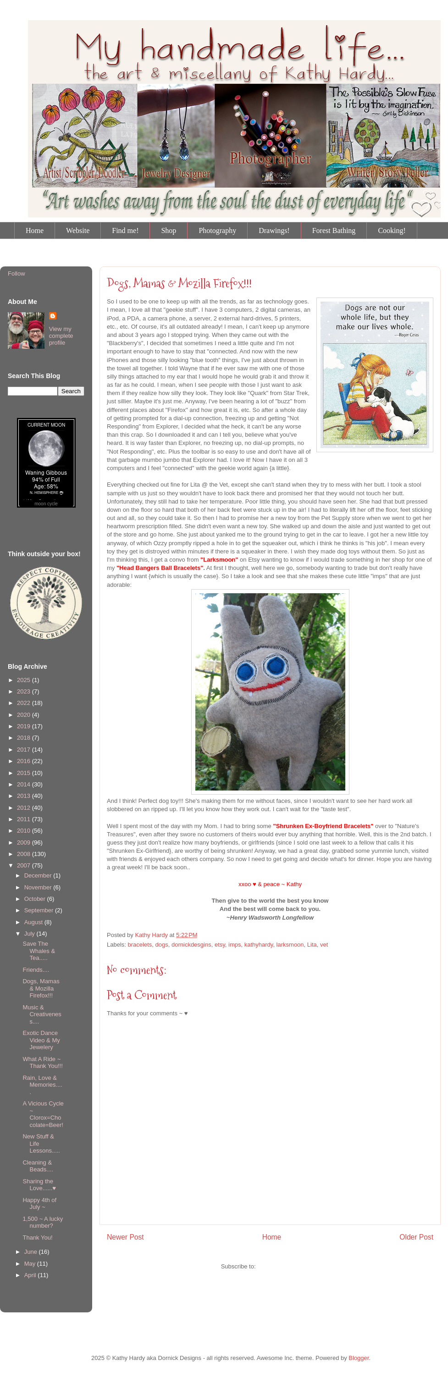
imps (234, 944)
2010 (24, 830)
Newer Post (125, 1237)
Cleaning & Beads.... (37, 1166)
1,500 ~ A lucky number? (42, 1222)
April (31, 1275)
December (39, 875)
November (39, 887)
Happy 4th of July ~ (39, 1204)
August (34, 922)
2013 (24, 795)
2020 (24, 714)
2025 (24, 680)
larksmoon (290, 944)
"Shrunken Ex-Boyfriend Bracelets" (323, 826)
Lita (312, 944)
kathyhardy (258, 944)
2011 (24, 819)
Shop (168, 230)
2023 (24, 691)
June (31, 1251)
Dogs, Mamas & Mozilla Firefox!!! (40, 988)
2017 (24, 749)
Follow (16, 273)
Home (35, 230)
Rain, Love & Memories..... (42, 1084)
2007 (24, 865)
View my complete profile (61, 335)
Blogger (358, 1357)
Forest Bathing (334, 230)
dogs (161, 944)
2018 (24, 737)
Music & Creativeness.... (41, 1014)
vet (324, 944)
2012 (24, 807)
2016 (24, 761)
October (35, 898)
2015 (24, 772)
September (39, 910)
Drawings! (274, 230)
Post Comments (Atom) (288, 1266)
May (30, 1263)
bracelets (140, 944)
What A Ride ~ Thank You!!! (42, 1063)
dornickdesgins (191, 944)
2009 (24, 842)
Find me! (125, 230)
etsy (220, 944)
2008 (24, 854)
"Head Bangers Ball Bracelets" (159, 567)
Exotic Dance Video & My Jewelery (41, 1040)
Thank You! (37, 1237)
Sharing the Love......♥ (39, 1185)
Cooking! (391, 230)
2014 (24, 784)
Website (77, 230)
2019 (24, 726)
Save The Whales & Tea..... (38, 950)
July (30, 933)
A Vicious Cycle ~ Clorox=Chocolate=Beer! (42, 1114)
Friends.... (35, 969)
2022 (24, 702)
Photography (217, 230)
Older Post (416, 1237)
